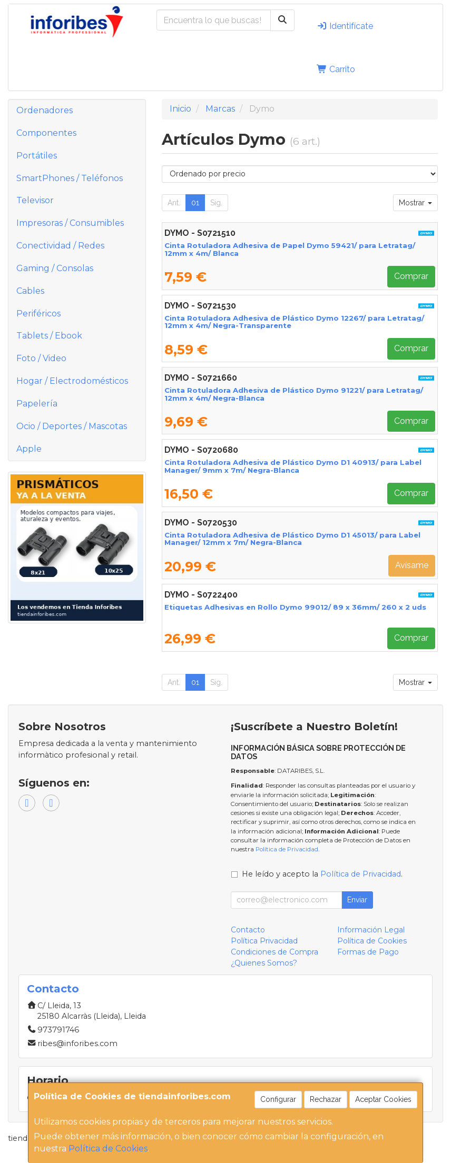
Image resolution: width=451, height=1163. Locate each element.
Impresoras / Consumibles (70, 223)
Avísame (411, 565)
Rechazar (325, 1099)
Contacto (248, 930)
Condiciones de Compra (274, 952)
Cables (30, 291)
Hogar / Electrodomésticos (72, 381)
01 (195, 202)
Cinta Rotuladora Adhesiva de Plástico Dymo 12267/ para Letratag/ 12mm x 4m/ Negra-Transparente (294, 322)
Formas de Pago (368, 952)
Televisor (35, 200)
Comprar (411, 276)
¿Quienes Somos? (264, 963)
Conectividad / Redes (60, 246)
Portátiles (36, 156)
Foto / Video (41, 358)
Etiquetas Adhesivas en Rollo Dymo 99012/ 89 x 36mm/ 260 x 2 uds (295, 607)
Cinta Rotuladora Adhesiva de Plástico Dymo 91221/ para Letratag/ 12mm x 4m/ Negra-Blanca (293, 394)
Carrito (336, 69)
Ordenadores (44, 110)
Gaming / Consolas (54, 268)
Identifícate (345, 26)
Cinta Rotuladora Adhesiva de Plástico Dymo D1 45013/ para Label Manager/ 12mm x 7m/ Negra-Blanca (292, 539)
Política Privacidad (264, 941)
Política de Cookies (108, 1149)
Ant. (174, 202)
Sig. (216, 202)
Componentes (46, 133)
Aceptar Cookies (383, 1099)
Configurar (278, 1099)
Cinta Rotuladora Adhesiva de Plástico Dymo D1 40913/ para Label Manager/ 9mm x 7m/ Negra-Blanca (292, 466)
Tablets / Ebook (49, 336)
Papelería (36, 404)
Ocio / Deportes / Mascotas (71, 426)
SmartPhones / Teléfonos (69, 178)
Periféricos (38, 314)
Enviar (357, 900)
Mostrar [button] (415, 202)
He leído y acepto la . (322, 874)
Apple (29, 449)
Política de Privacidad (287, 849)
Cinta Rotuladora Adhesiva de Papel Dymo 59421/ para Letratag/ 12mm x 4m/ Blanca (289, 249)
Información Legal (371, 930)
